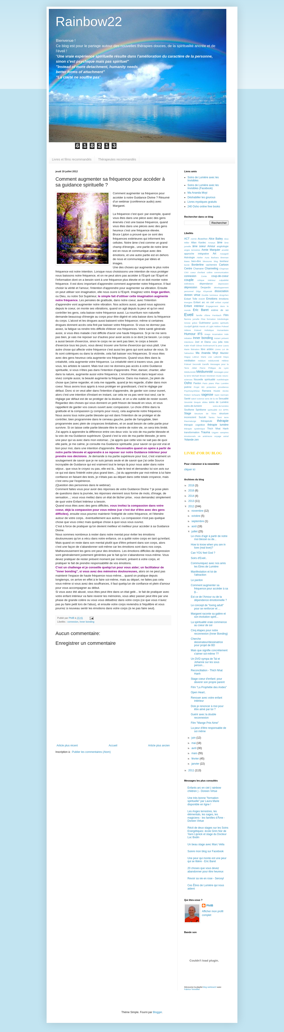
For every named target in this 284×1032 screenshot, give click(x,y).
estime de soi (220, 310)
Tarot (219, 417)
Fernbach (216, 315)
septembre (198, 521)
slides (205, 402)
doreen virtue (192, 295)
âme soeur (199, 246)
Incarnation (217, 334)
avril (194, 748)
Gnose (187, 323)
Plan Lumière (222, 383)
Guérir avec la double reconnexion (203, 716)
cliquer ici (189, 469)
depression (223, 284)
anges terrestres (192, 250)
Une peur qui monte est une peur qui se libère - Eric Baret (206, 860)
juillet (194, 531)
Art (214, 253)
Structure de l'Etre (205, 413)
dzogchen (224, 295)
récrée (226, 391)
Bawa (186, 261)
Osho (188, 383)
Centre (188, 268)
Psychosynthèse (192, 391)
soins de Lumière (219, 402)
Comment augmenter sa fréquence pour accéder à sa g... (209, 588)
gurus (195, 326)
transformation (191, 432)
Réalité (216, 391)
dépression (190, 287)
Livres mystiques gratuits (202, 201)
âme (219, 242)
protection (211, 387)
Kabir (186, 345)
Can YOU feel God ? (203, 552)
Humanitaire (223, 330)
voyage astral (221, 436)
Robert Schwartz (192, 395)
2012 (191, 506)
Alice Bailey (216, 238)
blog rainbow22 (210, 987)
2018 (191, 485)
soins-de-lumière (221, 406)
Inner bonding (87, 621)
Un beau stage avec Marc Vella (205, 844)
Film (226, 315)
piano (211, 383)
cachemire (211, 264)
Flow (203, 319)
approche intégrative (196, 253)
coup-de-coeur (220, 276)
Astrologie (189, 257)
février (195, 758)
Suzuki (202, 417)
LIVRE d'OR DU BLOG (203, 453)
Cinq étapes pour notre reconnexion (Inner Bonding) (209, 632)
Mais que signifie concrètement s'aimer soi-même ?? (209, 652)
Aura (207, 257)
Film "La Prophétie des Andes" (209, 687)
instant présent (221, 338)
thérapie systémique (194, 428)
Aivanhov (202, 238)
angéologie (223, 246)
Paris (205, 383)
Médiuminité (190, 372)
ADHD (194, 239)
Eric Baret (201, 310)
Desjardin (206, 287)
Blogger (157, 1012)
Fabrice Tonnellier (192, 989)
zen (196, 439)
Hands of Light (206, 326)
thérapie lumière (218, 424)
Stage (187, 413)
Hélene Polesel (192, 330)
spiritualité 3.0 (215, 410)
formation (211, 319)
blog (216, 261)
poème (187, 387)
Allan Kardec (198, 242)
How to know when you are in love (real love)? (208, 546)
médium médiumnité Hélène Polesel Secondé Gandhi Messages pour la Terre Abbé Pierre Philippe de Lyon (206, 364)
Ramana (206, 390)
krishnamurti (209, 345)
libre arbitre (207, 349)
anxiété (225, 250)
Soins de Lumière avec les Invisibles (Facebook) (203, 187)
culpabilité (224, 280)
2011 (191, 770)
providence (223, 387)
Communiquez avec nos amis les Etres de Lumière (208, 565)
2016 (191, 490)
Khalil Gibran (196, 345)
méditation (189, 360)
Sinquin (197, 402)
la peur (218, 345)
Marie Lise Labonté (211, 357)
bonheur (224, 261)
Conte (204, 276)
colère (210, 272)
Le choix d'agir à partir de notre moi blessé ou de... (209, 538)
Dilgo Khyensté (204, 291)
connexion (72, 621)
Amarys (211, 242)
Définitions (189, 284)
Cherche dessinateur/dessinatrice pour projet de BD (207, 642)
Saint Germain (222, 395)
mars (194, 753)
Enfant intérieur (194, 306)
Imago (208, 334)
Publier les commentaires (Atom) (91, 751)
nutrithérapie (223, 379)
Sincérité (188, 402)
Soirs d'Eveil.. (199, 558)
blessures (207, 261)
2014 (191, 495)
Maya (226, 357)
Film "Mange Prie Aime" (205, 722)
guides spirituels (220, 323)
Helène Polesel (221, 326)
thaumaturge (190, 421)
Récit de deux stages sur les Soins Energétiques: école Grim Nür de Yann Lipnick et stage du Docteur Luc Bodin (207, 832)
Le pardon (197, 580)
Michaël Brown (199, 376)
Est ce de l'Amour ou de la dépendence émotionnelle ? (209, 598)
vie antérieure (205, 436)
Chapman (224, 268)
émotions (224, 298)
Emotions (211, 298)
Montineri (211, 376)
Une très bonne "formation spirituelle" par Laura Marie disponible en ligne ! (203, 801)
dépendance (206, 283)
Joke (214, 342)
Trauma (205, 432)
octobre (196, 515)
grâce (194, 323)
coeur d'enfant (197, 272)
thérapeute (206, 421)
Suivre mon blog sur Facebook (205, 851)
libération (195, 349)
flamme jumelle (191, 319)
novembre (197, 510)
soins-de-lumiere (193, 406)
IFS (199, 334)
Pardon (197, 383)
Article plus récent (67, 745)
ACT (186, 238)
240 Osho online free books (203, 206)
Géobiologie (223, 319)
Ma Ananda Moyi (197, 192)
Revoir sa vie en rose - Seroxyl (205, 878)
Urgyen (215, 432)
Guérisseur (205, 322)
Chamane (198, 268)
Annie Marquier (210, 249)
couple (188, 280)
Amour (211, 246)
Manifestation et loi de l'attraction (204, 573)
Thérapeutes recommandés (117, 159)
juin (193, 737)
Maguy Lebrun (191, 357)
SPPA (226, 410)
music (219, 376)
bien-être (196, 261)
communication (221, 272)
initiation (188, 338)
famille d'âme (203, 315)
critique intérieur (206, 280)
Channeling (211, 268)
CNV (186, 272)
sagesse (207, 394)
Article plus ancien (159, 745)
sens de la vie (211, 398)
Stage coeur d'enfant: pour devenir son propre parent (208, 680)
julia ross (223, 342)
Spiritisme (201, 409)
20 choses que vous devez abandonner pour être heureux (205, 870)
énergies (188, 302)
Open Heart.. (198, 692)
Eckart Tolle (190, 298)
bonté (186, 265)
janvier (195, 763)
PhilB (209, 905)
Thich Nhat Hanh (218, 428)
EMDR (202, 299)
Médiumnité (204, 371)
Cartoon (224, 264)
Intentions (188, 342)
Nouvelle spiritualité (204, 379)
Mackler (224, 353)
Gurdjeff (188, 326)
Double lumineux (210, 295)
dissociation (222, 291)
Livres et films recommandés (71, 159)
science (200, 398)
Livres (218, 349)
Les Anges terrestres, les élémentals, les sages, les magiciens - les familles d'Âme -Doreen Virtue (206, 816)
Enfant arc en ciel (203, 302)
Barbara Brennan (220, 257)
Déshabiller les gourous (201, 197)
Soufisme (189, 409)
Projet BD (199, 387)
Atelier (200, 257)
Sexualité (224, 398)
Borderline (197, 264)
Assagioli (224, 253)
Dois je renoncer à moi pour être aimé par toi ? (207, 708)
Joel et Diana (203, 342)
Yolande (189, 439)
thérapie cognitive (194, 424)
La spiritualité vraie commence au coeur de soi (209, 624)
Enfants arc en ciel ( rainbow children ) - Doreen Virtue (204, 789)
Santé (187, 398)
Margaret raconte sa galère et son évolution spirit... (208, 615)
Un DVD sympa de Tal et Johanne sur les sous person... (205, 662)
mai (194, 743)
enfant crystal (222, 302)
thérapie (223, 421)
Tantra (212, 417)
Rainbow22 (88, 21)
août (194, 526)
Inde (226, 334)
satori (193, 398)
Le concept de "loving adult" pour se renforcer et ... (207, 607)
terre (226, 417)
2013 (191, 501)
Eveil (188, 314)
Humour (189, 334)
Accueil (113, 745)
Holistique (209, 330)
